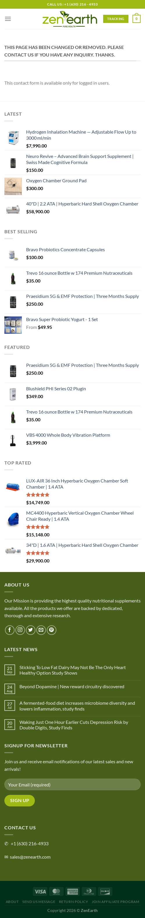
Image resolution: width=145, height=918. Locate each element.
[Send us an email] (41, 630)
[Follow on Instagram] (20, 630)
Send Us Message (38, 901)
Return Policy (73, 901)
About (12, 901)
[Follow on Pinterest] (51, 630)
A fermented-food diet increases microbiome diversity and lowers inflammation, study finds (77, 705)
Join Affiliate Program (115, 901)
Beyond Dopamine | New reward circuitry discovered (71, 686)
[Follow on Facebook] (10, 630)
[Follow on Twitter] (30, 630)
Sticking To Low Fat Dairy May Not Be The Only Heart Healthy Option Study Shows (72, 669)
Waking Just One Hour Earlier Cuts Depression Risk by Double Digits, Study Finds (73, 724)
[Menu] (7, 19)
